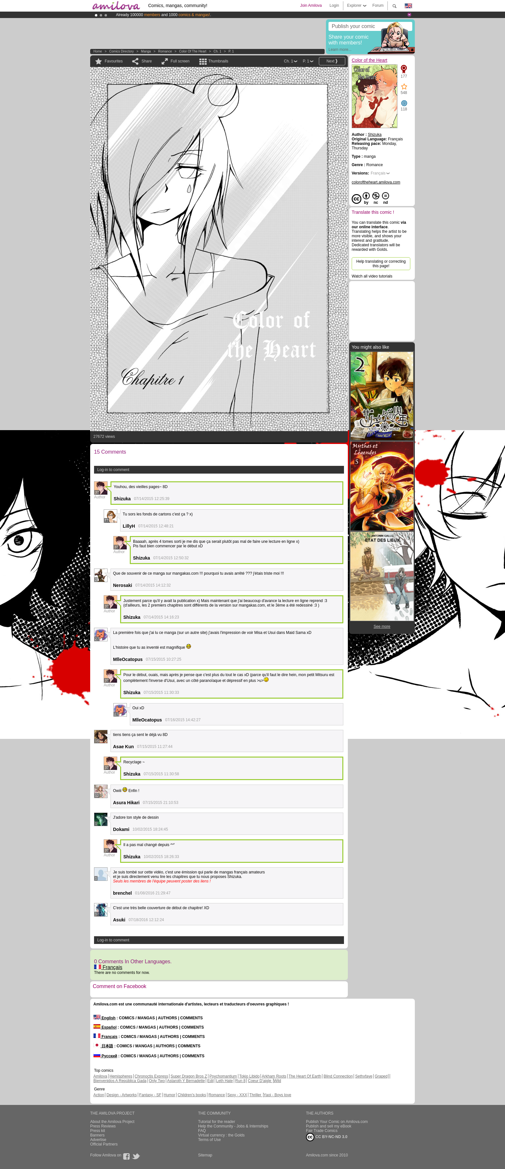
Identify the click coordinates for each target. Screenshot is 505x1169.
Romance (165, 51)
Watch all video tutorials (372, 276)
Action (98, 1095)
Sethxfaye (363, 1076)
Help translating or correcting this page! (380, 263)
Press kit (97, 1130)
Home (97, 51)
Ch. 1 (217, 51)
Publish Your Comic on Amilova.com (337, 1121)
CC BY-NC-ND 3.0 (327, 1137)
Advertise (98, 1139)
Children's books (191, 1095)
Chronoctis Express (151, 1076)
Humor (169, 1095)
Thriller (255, 1095)
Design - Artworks (122, 1095)
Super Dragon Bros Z (188, 1076)
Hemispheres (121, 1076)
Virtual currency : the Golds (221, 1135)
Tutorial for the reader (216, 1121)
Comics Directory (121, 51)
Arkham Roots (274, 1076)
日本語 (103, 1046)
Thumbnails (218, 61)
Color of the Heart (192, 51)
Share (146, 61)
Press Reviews (103, 1126)
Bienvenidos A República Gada (120, 1081)
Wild (277, 1081)
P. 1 (231, 51)
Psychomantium (223, 1076)
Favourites (114, 61)
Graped (381, 1076)
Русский (105, 1056)
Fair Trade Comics (322, 1130)
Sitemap (205, 1155)
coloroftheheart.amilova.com (376, 182)
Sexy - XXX (237, 1095)
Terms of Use (209, 1139)
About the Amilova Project (112, 1121)
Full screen (180, 61)
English (104, 1018)
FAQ (202, 1130)
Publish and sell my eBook (328, 1126)
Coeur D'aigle (260, 1081)
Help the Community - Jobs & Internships (233, 1126)
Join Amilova (311, 5)
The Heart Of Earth (305, 1076)
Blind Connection (338, 1076)
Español (105, 1027)
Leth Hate (224, 1081)
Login (334, 5)
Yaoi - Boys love (277, 1095)
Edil (210, 1081)
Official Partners (104, 1144)
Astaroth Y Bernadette (186, 1081)
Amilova (100, 1076)
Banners (97, 1135)
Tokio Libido (249, 1076)
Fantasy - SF (150, 1095)
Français (108, 967)
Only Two (157, 1081)
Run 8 (240, 1081)
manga (146, 51)
